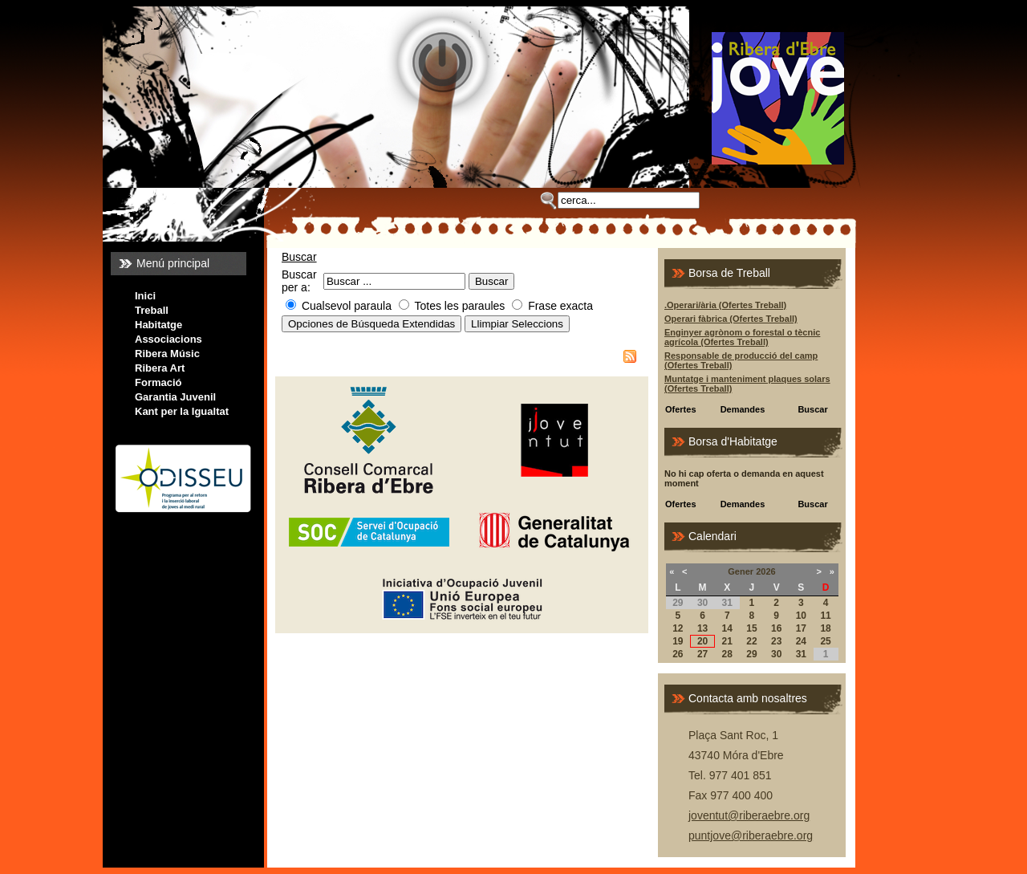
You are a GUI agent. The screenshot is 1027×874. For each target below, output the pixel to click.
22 (751, 641)
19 (677, 641)
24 (801, 641)
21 (727, 641)
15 (751, 628)
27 (702, 654)
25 (825, 641)
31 (801, 654)
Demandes (743, 409)
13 (702, 628)
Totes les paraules (460, 305)
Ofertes (680, 409)
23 (776, 641)
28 (727, 654)
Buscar (299, 256)
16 (776, 628)
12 (677, 628)
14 (727, 628)
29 (751, 654)
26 (677, 654)
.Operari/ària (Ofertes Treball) (725, 305)
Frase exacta (560, 305)
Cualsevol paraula (347, 305)
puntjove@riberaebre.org (750, 835)
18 (825, 628)
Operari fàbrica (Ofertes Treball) (731, 318)
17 (801, 628)
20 (702, 641)
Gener (740, 571)
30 (776, 654)
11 (825, 615)
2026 (765, 571)
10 (801, 615)
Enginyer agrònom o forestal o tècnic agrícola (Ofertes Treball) (742, 337)
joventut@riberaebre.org (749, 815)
